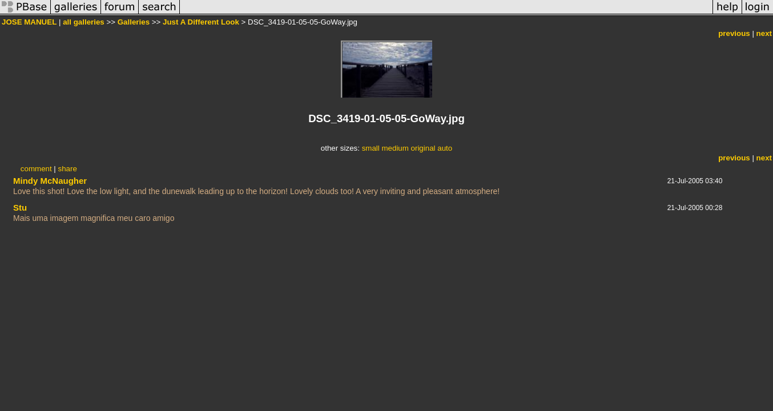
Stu (20, 207)
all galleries (83, 22)
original (423, 148)
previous (734, 33)
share (67, 168)
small (371, 148)
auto (444, 148)
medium (394, 148)
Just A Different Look (201, 22)
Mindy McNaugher (50, 181)
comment (36, 168)
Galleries (134, 22)
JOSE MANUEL (29, 22)
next (764, 33)
